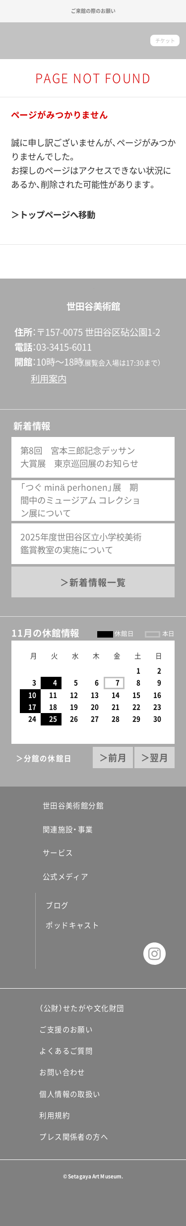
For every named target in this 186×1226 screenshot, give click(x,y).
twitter (92, 953)
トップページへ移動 (57, 215)
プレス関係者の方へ (73, 1137)
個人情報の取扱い (70, 1094)
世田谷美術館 (93, 41)
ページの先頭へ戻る (93, 278)
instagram (154, 953)
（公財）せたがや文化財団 (81, 1008)
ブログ (57, 905)
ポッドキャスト (72, 925)
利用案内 (48, 378)
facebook (62, 953)
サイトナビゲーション (16, 40)
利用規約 (54, 1115)
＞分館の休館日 (44, 758)
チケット (165, 40)
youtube (124, 953)
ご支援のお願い (66, 1029)
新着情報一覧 (97, 582)
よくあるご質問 (66, 1051)
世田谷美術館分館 (67, 805)
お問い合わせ (62, 1072)
